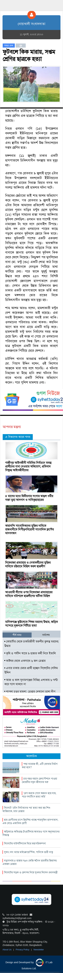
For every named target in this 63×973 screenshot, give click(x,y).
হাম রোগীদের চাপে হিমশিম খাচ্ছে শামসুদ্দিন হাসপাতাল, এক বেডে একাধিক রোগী (30, 821)
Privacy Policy (23, 949)
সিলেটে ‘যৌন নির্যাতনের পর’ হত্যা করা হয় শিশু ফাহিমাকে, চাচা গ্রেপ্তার (26, 809)
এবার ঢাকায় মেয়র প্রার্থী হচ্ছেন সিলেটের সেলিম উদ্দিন (31, 670)
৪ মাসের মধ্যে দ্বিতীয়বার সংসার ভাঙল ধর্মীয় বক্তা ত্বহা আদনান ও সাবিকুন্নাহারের (29, 498)
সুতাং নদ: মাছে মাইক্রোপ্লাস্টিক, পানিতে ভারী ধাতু (28, 852)
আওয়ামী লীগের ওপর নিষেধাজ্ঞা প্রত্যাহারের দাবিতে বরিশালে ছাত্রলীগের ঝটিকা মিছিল (28, 594)
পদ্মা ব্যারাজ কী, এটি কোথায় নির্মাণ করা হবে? (39, 765)
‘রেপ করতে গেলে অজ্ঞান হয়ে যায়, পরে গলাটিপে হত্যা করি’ (39, 794)
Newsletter (39, 949)
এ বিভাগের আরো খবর (17, 437)
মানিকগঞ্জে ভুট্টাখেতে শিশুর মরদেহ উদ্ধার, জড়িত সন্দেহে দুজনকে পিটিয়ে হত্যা (31, 624)
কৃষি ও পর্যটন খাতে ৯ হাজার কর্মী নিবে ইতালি (30, 653)
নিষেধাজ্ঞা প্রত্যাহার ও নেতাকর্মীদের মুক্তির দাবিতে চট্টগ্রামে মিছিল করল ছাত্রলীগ (28, 564)
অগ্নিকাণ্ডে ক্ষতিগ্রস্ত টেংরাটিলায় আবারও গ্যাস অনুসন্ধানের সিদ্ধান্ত (31, 833)
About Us (7, 949)
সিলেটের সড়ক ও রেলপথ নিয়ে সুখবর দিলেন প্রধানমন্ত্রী (31, 872)
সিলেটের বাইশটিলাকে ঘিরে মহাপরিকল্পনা (25, 843)
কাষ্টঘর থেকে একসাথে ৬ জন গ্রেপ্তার (25, 661)
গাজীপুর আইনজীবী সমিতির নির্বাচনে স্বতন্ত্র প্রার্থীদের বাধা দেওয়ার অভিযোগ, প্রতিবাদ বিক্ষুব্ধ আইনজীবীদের (28, 466)
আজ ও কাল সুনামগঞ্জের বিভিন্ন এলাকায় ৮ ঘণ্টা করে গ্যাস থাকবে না (31, 682)
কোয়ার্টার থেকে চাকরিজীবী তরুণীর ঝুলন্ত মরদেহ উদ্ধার (31, 643)
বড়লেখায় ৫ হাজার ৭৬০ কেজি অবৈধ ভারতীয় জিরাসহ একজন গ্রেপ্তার (30, 862)
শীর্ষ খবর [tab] (17, 635)
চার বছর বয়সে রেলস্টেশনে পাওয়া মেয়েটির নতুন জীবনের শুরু (39, 780)
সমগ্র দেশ (8, 45)
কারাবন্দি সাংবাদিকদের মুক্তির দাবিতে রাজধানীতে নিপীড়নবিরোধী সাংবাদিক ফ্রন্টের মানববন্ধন (29, 529)
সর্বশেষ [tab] (46, 635)
